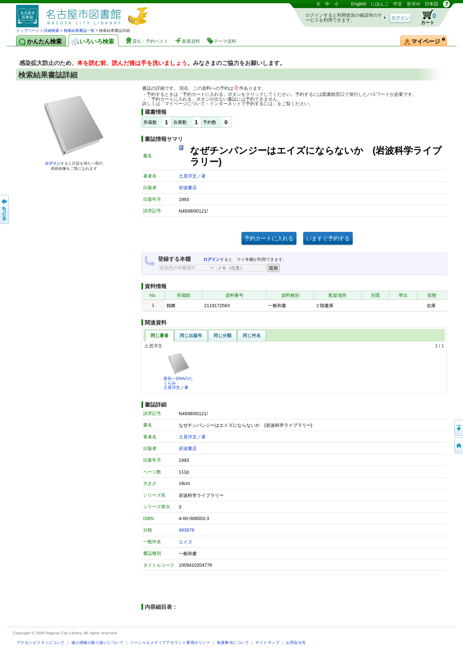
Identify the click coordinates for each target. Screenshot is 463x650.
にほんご (380, 3)
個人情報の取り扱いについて (97, 642)
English (358, 3)
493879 (186, 530)
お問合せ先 (296, 642)
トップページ (27, 30)
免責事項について (233, 642)
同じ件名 (252, 335)
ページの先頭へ (458, 428)
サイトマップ (267, 642)
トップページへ (458, 445)
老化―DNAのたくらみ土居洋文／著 (178, 371)
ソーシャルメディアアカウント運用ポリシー (170, 642)
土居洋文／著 (192, 176)
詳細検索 (51, 30)
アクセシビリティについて (41, 642)
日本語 (431, 3)
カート (425, 17)
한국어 (413, 3)
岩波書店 (188, 187)
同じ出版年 (191, 335)
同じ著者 (159, 335)
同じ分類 (222, 335)
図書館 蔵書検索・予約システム (83, 13)
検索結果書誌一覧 (79, 30)
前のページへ (5, 209)
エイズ (185, 542)
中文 (397, 3)
